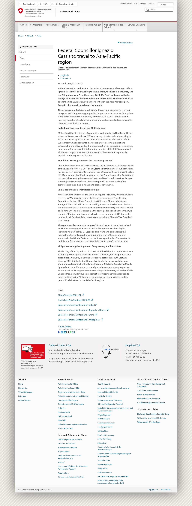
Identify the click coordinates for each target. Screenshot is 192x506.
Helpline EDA (132, 345)
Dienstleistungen (93, 27)
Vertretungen (36, 27)
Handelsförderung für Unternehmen (113, 476)
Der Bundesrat (29, 4)
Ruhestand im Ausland (67, 447)
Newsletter (23, 388)
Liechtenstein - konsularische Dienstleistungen (109, 448)
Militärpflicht (103, 431)
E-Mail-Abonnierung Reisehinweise (72, 424)
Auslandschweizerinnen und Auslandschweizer (69, 457)
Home (20, 36)
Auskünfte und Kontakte (147, 391)
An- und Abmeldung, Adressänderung (113, 388)
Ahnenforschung (104, 439)
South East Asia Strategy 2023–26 (75, 300)
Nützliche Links (104, 460)
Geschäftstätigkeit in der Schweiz (151, 403)
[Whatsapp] (70, 332)
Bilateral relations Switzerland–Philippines (80, 319)
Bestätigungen (104, 419)
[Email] (73, 332)
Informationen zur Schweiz (148, 399)
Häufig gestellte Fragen (68, 400)
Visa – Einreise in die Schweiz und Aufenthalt (151, 385)
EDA (45, 4)
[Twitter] (62, 332)
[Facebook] (59, 332)
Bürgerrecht (103, 468)
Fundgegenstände (105, 427)
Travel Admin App (65, 428)
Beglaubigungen (104, 415)
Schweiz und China (136, 27)
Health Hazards (104, 384)
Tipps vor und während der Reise (71, 392)
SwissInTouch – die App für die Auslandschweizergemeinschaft (111, 481)
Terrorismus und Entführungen (71, 404)
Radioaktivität (64, 412)
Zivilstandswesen (105, 472)
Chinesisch (65, 78)
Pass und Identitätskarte (108, 392)
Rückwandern (63, 451)
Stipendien (102, 443)
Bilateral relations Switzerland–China (77, 314)
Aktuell (23, 27)
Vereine (61, 462)
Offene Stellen (24, 400)
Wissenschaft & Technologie (148, 422)
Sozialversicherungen (106, 423)
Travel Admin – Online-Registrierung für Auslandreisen (114, 455)
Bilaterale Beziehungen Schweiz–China (153, 414)
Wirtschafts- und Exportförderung (151, 418)
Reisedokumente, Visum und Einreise (73, 396)
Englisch (64, 75)
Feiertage (22, 396)
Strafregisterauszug (106, 435)
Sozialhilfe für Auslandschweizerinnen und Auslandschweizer (115, 409)
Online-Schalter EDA (59, 345)
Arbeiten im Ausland (66, 444)
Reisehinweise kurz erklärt (69, 388)
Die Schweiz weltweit (65, 4)
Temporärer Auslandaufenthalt (71, 477)
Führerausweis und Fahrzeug (110, 400)
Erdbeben (62, 408)
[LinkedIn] (65, 332)
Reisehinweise (52, 27)
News (20, 384)
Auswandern (63, 473)
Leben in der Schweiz (146, 395)
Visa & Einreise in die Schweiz (114, 27)
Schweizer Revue (105, 464)
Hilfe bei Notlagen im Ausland (110, 404)
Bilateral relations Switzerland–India (77, 305)
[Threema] (67, 332)
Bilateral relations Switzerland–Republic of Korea (83, 310)
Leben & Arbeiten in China (72, 27)
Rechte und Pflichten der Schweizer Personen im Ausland (72, 467)
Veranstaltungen (25, 392)
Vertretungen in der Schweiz (70, 439)
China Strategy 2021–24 (71, 295)
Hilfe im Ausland (65, 416)
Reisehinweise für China (68, 384)
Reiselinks (62, 420)
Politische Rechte (105, 396)
